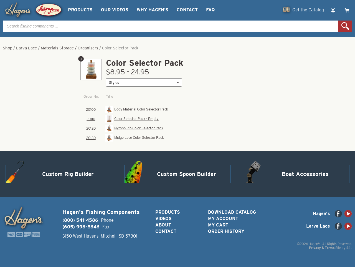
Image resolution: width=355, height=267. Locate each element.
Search (345, 26)
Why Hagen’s (152, 9)
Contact (187, 9)
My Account (223, 218)
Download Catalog (232, 212)
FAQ (210, 9)
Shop (7, 48)
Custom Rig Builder (68, 174)
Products (80, 9)
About (163, 225)
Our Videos (114, 9)
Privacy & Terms (321, 248)
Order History (226, 231)
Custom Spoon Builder (186, 174)
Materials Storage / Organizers (69, 48)
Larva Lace (26, 48)
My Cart (218, 225)
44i (348, 248)
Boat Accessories (305, 174)
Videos (163, 218)
